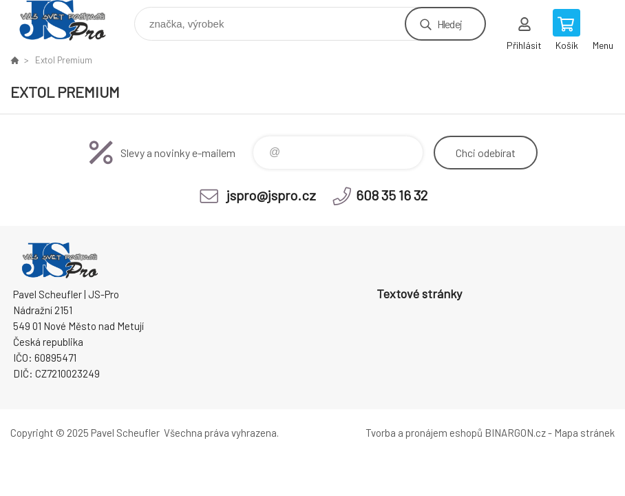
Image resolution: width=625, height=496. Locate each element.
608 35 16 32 (391, 195)
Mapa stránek (584, 432)
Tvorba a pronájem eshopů (424, 432)
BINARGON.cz (515, 432)
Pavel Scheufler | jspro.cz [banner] (71, 20)
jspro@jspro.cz (271, 195)
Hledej (449, 23)
